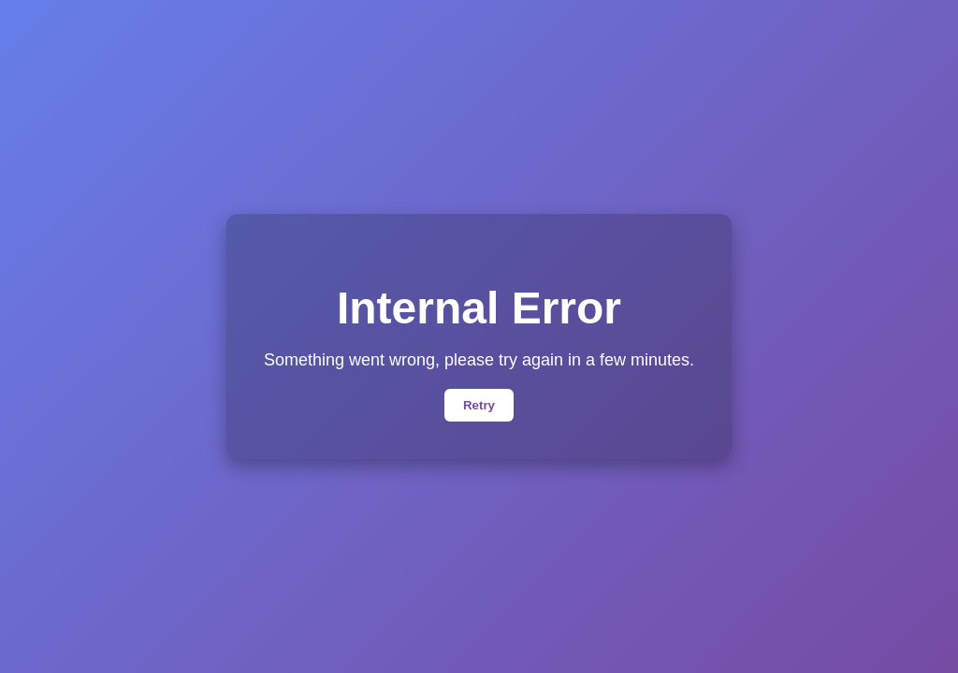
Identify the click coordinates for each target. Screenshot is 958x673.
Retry (479, 405)
